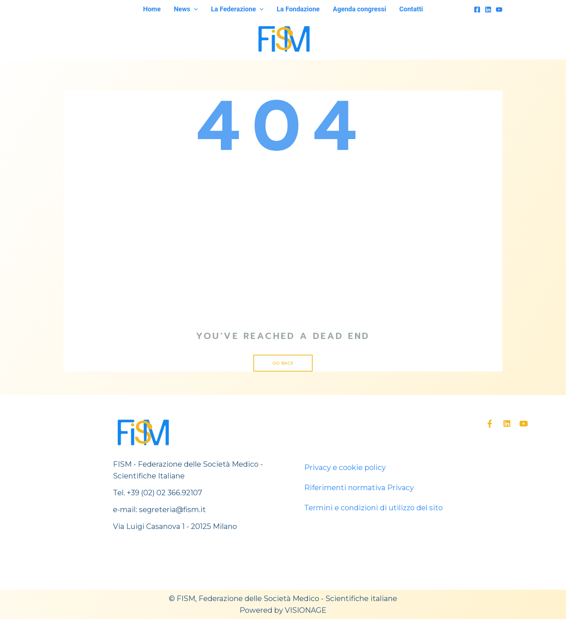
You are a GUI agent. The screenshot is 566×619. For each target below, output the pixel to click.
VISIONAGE (306, 610)
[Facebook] (477, 9)
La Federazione (237, 9)
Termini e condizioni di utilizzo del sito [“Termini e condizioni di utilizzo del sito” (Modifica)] (373, 507)
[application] (194, 9)
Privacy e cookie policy (345, 467)
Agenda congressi (359, 9)
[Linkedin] (488, 9)
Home (152, 9)
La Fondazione (298, 9)
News (186, 9)
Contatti (411, 9)
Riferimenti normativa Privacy (359, 487)
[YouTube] (499, 9)
